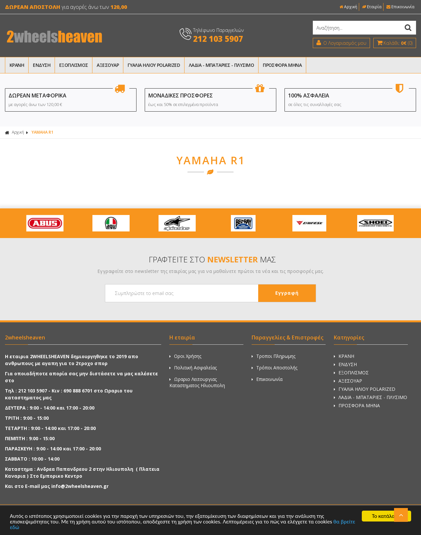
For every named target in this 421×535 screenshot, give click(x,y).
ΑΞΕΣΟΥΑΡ (108, 65)
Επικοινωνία (400, 7)
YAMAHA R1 (42, 132)
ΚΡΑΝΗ (17, 65)
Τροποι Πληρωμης (273, 356)
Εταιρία (372, 7)
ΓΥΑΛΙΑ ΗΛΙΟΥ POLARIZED (154, 65)
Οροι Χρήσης (185, 356)
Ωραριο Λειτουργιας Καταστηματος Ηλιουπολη (197, 382)
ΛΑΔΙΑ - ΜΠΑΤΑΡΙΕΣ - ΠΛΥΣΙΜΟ (221, 65)
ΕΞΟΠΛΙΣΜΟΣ (73, 65)
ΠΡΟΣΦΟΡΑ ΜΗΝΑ (282, 65)
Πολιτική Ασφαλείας (193, 367)
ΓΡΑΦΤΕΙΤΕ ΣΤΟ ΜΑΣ (212, 259)
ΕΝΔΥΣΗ (41, 65)
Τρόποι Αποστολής (274, 367)
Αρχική (348, 7)
